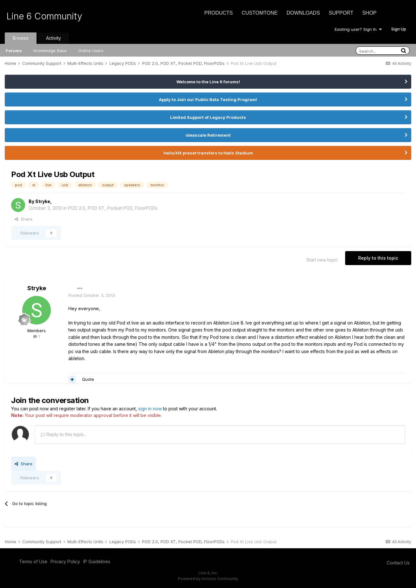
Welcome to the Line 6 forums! (208, 81)
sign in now (150, 408)
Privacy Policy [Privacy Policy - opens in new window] (65, 561)
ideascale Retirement (208, 135)
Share (23, 219)
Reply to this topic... (64, 434)
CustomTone (259, 13)
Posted (91, 295)
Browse (21, 38)
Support (341, 13)
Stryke (42, 201)
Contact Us (398, 562)
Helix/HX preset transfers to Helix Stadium (208, 152)
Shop (369, 13)
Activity (53, 38)
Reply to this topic (378, 258)
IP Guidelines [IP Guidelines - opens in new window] (96, 561)
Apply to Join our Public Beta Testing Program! (208, 99)
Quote (88, 379)
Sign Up (398, 28)
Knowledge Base (50, 50)
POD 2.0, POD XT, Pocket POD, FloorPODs (113, 208)
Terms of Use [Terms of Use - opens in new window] (33, 561)
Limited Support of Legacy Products (208, 117)
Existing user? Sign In (358, 29)
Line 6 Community (44, 16)
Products (218, 13)
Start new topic (322, 260)
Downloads (303, 13)
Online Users (91, 50)
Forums (14, 50)
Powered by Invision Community (208, 578)
